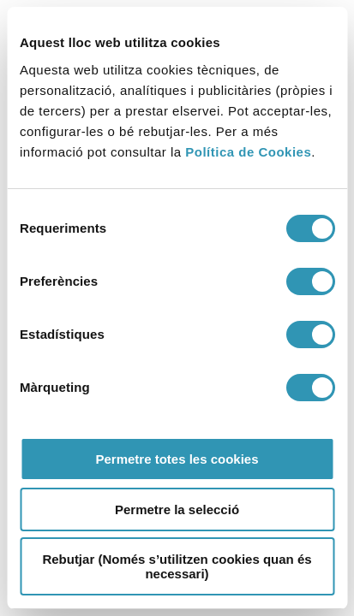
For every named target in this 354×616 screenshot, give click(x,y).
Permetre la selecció (177, 509)
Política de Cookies (248, 152)
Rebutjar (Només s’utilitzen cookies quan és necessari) (176, 566)
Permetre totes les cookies (176, 459)
